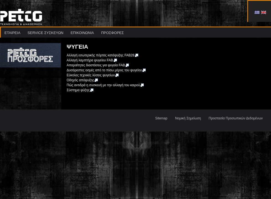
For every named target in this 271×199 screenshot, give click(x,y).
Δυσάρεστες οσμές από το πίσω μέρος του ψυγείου (106, 70)
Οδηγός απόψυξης (82, 80)
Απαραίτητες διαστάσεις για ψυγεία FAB (98, 65)
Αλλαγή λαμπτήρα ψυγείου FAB (92, 60)
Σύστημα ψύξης (80, 90)
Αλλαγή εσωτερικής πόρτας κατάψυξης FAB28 (103, 55)
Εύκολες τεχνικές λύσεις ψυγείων (93, 75)
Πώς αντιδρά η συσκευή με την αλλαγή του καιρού (105, 85)
